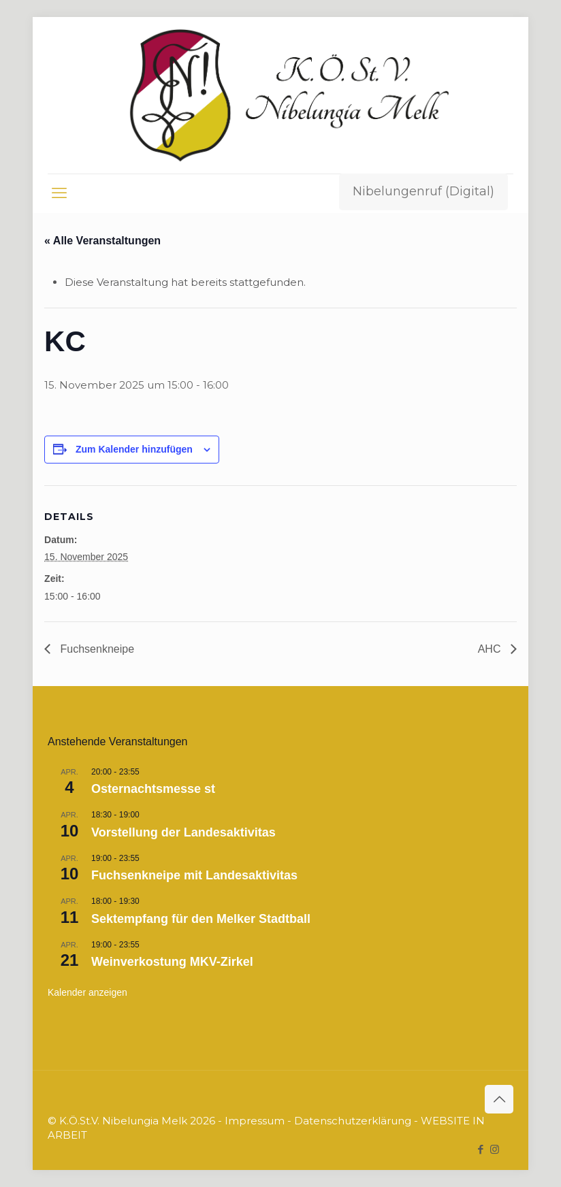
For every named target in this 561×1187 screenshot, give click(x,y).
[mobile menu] (59, 193)
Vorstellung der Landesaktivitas (183, 832)
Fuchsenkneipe (95, 649)
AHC (491, 649)
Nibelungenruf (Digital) (423, 191)
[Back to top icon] (499, 1099)
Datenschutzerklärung (352, 1120)
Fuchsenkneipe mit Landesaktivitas (194, 875)
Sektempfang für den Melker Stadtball (200, 919)
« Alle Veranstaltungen (102, 240)
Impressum (255, 1120)
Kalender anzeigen (87, 992)
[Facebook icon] (480, 1149)
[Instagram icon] (495, 1149)
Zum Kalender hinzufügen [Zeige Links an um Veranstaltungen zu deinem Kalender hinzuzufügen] (134, 449)
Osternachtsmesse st (153, 789)
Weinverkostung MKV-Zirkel (172, 962)
